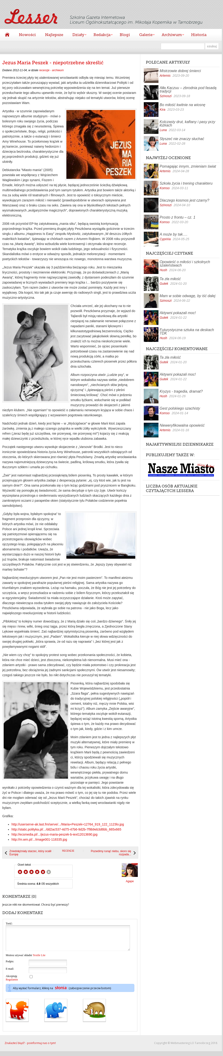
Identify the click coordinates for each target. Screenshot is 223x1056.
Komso (165, 188)
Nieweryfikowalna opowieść (182, 425)
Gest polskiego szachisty (180, 408)
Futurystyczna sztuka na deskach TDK (187, 331)
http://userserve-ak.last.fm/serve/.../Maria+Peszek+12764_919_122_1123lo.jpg (67, 824)
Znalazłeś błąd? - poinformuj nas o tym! (30, 1048)
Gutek (164, 283)
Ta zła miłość (170, 279)
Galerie (145, 35)
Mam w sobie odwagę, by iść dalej (187, 296)
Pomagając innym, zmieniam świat (188, 166)
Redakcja (101, 35)
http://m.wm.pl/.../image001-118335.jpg (39, 839)
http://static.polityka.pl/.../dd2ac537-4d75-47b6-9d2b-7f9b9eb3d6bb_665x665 (66, 829)
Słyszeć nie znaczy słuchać (182, 139)
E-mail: (10, 973)
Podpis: (10, 966)
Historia (198, 34)
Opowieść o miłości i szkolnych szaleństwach (185, 263)
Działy (77, 35)
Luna (163, 130)
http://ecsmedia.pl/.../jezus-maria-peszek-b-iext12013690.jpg (54, 834)
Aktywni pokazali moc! (178, 313)
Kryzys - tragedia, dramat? (181, 391)
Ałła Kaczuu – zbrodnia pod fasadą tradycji (188, 89)
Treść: (9, 923)
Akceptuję (12, 982)
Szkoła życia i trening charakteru (186, 183)
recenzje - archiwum (51, 70)
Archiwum (170, 35)
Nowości (27, 34)
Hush (163, 270)
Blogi (125, 34)
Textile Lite (39, 960)
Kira (162, 109)
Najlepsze (54, 34)
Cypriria (165, 239)
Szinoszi (166, 96)
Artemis (165, 75)
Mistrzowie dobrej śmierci (180, 71)
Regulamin (12, 984)
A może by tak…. (173, 234)
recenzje (68, 851)
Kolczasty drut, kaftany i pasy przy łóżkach (187, 123)
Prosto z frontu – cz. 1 (177, 217)
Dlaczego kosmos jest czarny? (184, 200)
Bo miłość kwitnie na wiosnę (182, 105)
